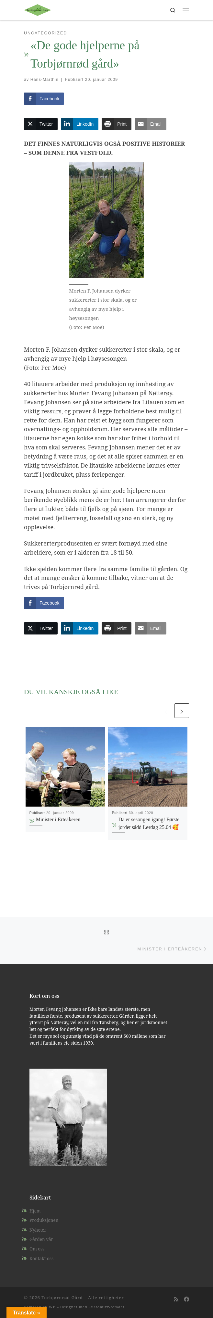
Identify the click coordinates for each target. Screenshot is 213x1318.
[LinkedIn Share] (79, 124)
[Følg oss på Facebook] (186, 1299)
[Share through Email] (150, 124)
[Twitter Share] (41, 124)
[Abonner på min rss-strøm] (176, 1299)
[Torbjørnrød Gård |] (37, 9)
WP (52, 1306)
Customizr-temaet (107, 1306)
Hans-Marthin (44, 79)
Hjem (35, 1211)
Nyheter (37, 1230)
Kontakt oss (41, 1259)
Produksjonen (44, 1220)
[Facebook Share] (44, 99)
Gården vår (41, 1239)
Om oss (36, 1249)
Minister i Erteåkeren (58, 819)
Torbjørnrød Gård (62, 1297)
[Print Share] (116, 124)
